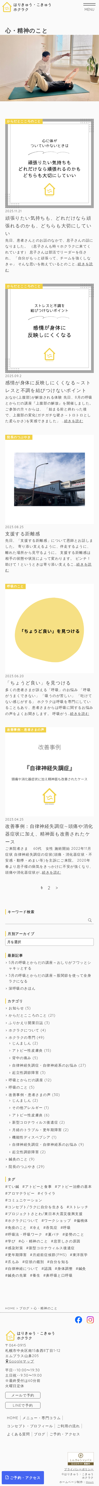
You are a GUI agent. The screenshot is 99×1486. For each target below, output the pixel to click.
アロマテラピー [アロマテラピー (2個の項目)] (21, 1193)
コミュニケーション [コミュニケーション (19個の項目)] (25, 1200)
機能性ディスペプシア (31, 1137)
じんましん (21, 1043)
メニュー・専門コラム (41, 1418)
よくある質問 (18, 1434)
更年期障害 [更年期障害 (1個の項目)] (17, 1255)
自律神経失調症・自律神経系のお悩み (44, 1065)
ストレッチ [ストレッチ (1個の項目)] (78, 1207)
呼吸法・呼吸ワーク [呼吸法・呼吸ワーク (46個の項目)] (25, 1234)
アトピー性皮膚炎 (27, 1050)
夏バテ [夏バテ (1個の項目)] (54, 1234)
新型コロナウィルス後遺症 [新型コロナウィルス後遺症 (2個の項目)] (52, 1248)
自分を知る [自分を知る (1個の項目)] (59, 1262)
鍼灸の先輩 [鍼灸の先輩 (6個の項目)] (17, 1275)
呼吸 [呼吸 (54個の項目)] (67, 1227)
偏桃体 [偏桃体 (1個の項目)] (82, 1220)
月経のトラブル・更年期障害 (37, 1130)
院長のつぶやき (22, 1166)
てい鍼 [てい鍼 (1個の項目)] (13, 1186)
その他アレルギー (27, 1107)
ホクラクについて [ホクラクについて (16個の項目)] (23, 1220)
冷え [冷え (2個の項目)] (36, 1227)
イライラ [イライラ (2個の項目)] (47, 1193)
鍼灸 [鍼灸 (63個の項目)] (82, 1268)
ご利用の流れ (68, 1426)
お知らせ (16, 1008)
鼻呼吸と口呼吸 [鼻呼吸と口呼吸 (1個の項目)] (59, 1275)
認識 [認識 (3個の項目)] (48, 1268)
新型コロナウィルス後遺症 (35, 1122)
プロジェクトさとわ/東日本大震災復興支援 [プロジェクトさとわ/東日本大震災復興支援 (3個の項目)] (45, 1214)
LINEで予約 (23, 1405)
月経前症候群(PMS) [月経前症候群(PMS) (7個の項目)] (50, 1255)
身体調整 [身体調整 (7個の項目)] (65, 1268)
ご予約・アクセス (65, 1434)
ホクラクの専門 (22, 1037)
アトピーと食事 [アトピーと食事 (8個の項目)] (38, 1186)
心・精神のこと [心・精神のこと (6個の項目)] (34, 1241)
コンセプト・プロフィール (30, 1426)
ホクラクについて (24, 1030)
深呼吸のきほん (22, 988)
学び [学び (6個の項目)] (11, 1241)
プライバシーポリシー (79, 1469)
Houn (90, 1482)
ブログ (39, 1434)
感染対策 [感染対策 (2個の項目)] (15, 1248)
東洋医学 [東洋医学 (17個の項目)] (80, 1255)
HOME (12, 1418)
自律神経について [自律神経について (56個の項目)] (23, 1268)
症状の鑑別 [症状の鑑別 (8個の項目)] (34, 1262)
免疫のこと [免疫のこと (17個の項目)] (17, 1227)
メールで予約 (22, 1395)
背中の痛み (21, 1058)
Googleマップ (21, 1361)
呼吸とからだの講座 (26, 1080)
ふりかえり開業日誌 (26, 1023)
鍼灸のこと (18, 1159)
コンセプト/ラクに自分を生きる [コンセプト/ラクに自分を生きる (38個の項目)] (36, 1207)
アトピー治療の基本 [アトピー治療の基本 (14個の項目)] (74, 1186)
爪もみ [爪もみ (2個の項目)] (13, 1262)
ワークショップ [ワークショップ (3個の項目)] (57, 1220)
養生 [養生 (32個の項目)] (36, 1275)
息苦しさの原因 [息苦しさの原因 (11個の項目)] (67, 1241)
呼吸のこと (18, 1087)
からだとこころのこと (28, 1015)
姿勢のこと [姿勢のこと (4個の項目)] (74, 1234)
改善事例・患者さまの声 (30, 1094)
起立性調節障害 (25, 1072)
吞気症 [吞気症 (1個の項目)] (51, 1227)
